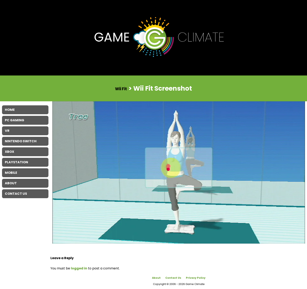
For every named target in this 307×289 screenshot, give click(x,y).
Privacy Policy (195, 278)
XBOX (9, 151)
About (156, 278)
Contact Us (173, 278)
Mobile (11, 172)
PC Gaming (14, 120)
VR (7, 130)
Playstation (16, 162)
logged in (79, 268)
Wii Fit (121, 88)
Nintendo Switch (21, 141)
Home (10, 109)
